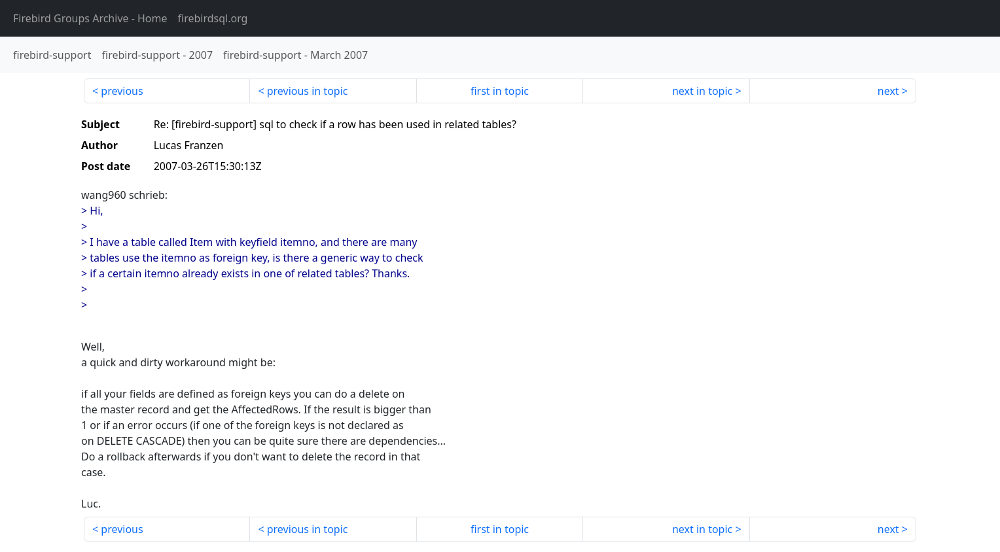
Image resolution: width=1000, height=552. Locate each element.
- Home (90, 18)
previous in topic (307, 91)
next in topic (702, 91)
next (888, 91)
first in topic (500, 91)
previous (122, 91)
